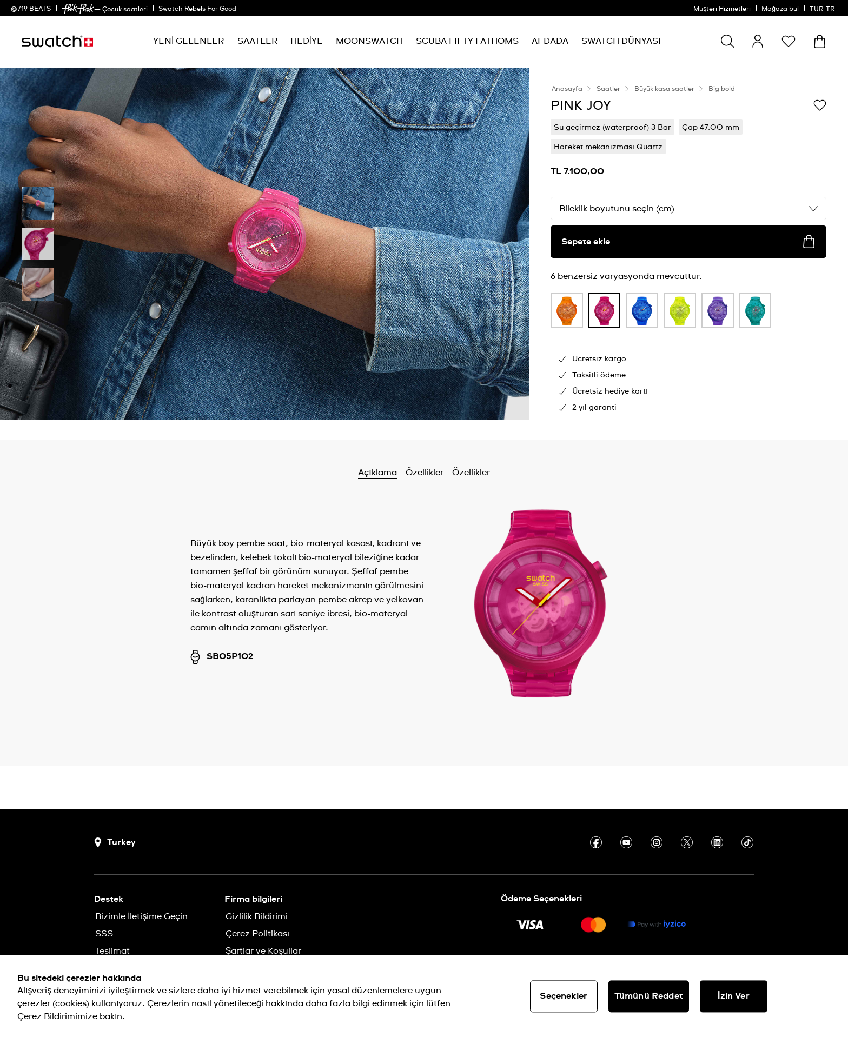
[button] (788, 41)
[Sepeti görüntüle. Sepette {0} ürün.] (819, 41)
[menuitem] (188, 41)
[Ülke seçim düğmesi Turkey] (115, 842)
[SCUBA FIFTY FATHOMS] (467, 41)
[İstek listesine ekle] (819, 104)
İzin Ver (734, 996)
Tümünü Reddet (648, 996)
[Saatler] (257, 41)
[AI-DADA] (550, 41)
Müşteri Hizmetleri (722, 9)
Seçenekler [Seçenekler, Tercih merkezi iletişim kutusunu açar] (563, 996)
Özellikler (424, 472)
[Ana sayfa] (57, 41)
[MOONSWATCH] (369, 41)
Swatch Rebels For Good (197, 9)
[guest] (757, 41)
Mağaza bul (780, 9)
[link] (78, 9)
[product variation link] (567, 310)
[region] (424, 996)
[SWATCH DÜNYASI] (621, 41)
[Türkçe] (823, 8)
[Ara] (727, 41)
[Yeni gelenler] (188, 41)
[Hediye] (306, 41)
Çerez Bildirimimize (57, 1016)
